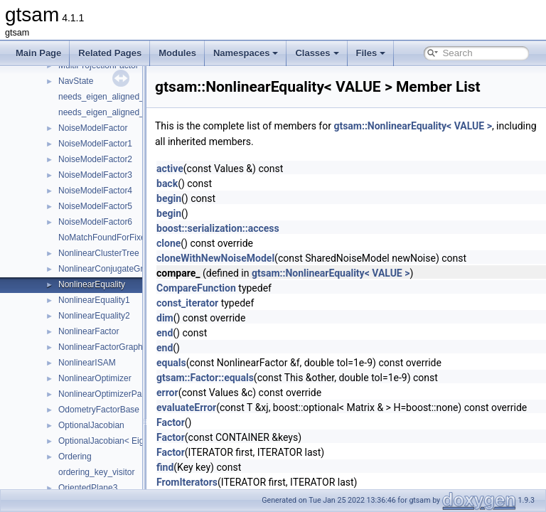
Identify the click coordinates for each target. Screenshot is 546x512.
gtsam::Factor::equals (240, 377)
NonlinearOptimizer (95, 378)
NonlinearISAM (87, 363)
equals (207, 362)
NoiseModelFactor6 (95, 222)
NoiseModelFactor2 (95, 159)
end (200, 332)
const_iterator (223, 303)
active (205, 168)
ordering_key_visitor (96, 472)
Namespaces (246, 53)
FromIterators (222, 482)
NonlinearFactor (88, 331)
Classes (316, 53)
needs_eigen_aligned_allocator (117, 97)
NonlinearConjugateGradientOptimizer (130, 269)
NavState (75, 81)
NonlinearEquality (91, 284)
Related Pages (109, 53)
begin (204, 198)
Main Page (38, 53)
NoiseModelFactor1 (95, 144)
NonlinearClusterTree (98, 253)
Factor (206, 422)
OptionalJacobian (91, 425)
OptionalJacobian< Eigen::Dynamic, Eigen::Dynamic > (160, 441)
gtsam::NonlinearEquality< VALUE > (448, 126)
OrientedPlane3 (87, 488)
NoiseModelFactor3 (95, 175)
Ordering (75, 457)
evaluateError (222, 407)
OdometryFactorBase (98, 410)
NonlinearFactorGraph (100, 347)
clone (204, 243)
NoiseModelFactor (92, 128)
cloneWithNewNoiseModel (251, 258)
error (203, 392)
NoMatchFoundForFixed (104, 237)
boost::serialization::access (253, 228)
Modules (177, 53)
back (202, 183)
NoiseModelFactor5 (95, 206)
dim (200, 318)
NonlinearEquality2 (94, 316)
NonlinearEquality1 (94, 300)
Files (371, 53)
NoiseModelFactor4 (95, 191)
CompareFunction (232, 288)
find (200, 467)
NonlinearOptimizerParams (109, 394)
